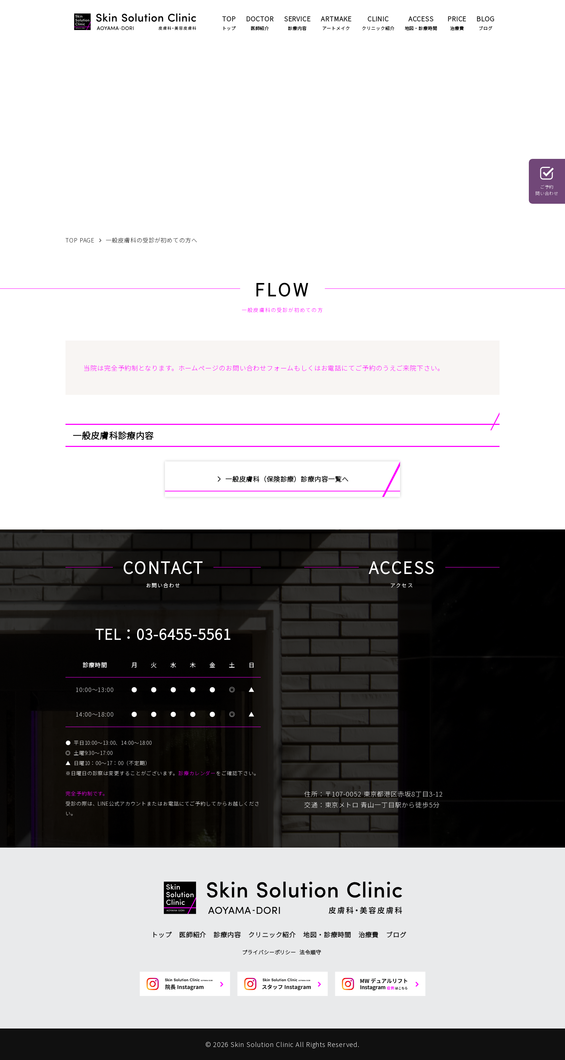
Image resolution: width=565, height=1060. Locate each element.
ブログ (396, 934)
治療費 (368, 934)
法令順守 (310, 952)
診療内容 (227, 934)
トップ (161, 934)
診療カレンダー (197, 773)
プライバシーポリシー (269, 952)
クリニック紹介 (272, 934)
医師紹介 (193, 934)
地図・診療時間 (327, 934)
